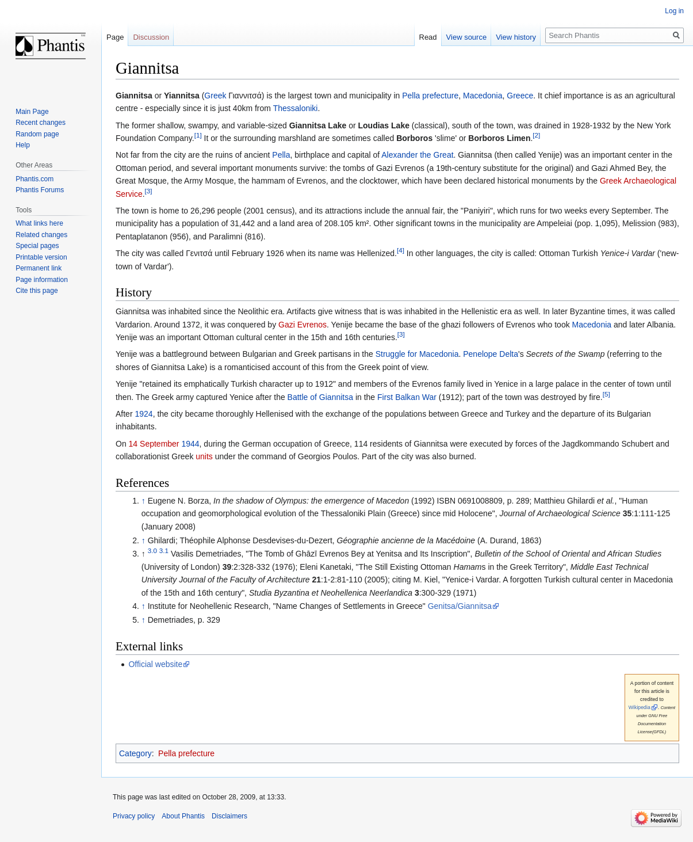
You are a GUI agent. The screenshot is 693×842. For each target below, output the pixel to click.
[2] (536, 135)
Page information (42, 280)
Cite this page (37, 291)
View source (466, 37)
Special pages (37, 246)
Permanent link (39, 268)
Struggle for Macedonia (417, 354)
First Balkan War (407, 397)
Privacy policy (134, 816)
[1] (198, 135)
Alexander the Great (417, 154)
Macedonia (483, 95)
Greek (215, 95)
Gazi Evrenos (302, 324)
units (204, 456)
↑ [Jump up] (143, 500)
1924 (143, 413)
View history (516, 37)
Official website (155, 664)
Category (135, 753)
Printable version (41, 257)
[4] (400, 250)
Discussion (151, 37)
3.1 (164, 551)
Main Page (32, 112)
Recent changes (41, 123)
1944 (190, 443)
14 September (154, 443)
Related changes (41, 235)
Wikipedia (639, 707)
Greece (520, 95)
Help (23, 145)
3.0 (152, 551)
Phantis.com (34, 179)
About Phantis (183, 816)
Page (115, 37)
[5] (606, 394)
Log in (674, 11)
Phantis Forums (40, 190)
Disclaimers (229, 816)
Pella (281, 154)
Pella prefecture (430, 95)
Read (428, 37)
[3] (148, 191)
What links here (39, 223)
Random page (37, 134)
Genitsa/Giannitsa (460, 606)
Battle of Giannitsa (320, 397)
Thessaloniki (295, 108)
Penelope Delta (490, 354)
